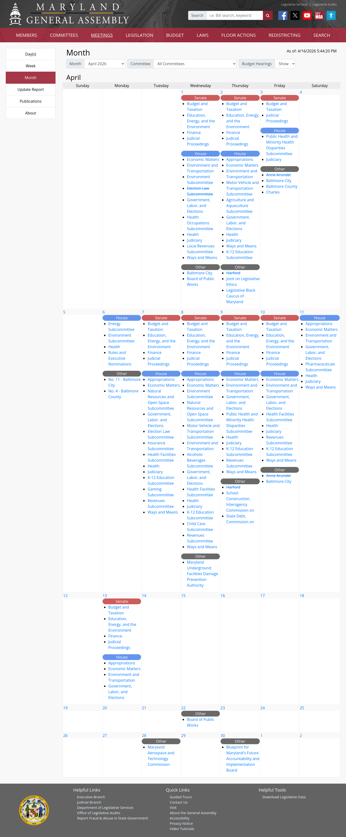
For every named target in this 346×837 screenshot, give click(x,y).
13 (105, 595)
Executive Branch (91, 796)
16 (223, 595)
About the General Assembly (193, 812)
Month (31, 77)
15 (183, 595)
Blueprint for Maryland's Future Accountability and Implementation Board (243, 758)
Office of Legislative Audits (98, 812)
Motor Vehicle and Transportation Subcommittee (242, 188)
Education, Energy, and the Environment (201, 121)
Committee (140, 63)
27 (105, 735)
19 (65, 708)
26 (65, 735)
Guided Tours (181, 796)
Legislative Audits (325, 4)
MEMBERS (26, 35)
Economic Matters (203, 159)
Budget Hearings (257, 63)
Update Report (31, 89)
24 (262, 708)
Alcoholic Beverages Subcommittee (200, 460)
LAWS (203, 35)
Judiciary (194, 240)
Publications (31, 101)
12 (65, 595)
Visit (173, 807)
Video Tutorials (182, 828)
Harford (233, 273)
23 (223, 708)
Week (31, 66)
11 (302, 312)
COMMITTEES (64, 35)
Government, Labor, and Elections (198, 205)
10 (262, 312)
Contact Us (178, 802)
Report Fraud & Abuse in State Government (112, 818)
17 (262, 595)
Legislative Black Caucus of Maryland (240, 296)
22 (183, 708)
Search (197, 15)
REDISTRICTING (285, 35)
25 (302, 708)
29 (183, 735)
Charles (273, 192)
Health (193, 234)
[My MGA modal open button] (318, 15)
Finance (194, 132)
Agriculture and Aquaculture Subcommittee (240, 205)
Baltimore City (199, 273)
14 (144, 595)
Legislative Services (294, 4)
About (30, 113)
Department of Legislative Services (105, 807)
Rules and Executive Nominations (119, 358)
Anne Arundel (278, 174)
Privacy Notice (181, 823)
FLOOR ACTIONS (239, 35)
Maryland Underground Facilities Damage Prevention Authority (202, 574)
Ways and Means (202, 257)
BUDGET (175, 35)
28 (144, 735)
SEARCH (322, 35)
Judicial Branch (89, 802)
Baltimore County (281, 186)
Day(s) (30, 54)
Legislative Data (293, 796)
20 (105, 708)
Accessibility (179, 818)
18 (302, 595)
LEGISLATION (139, 35)
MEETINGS (102, 35)
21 (144, 708)
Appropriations (239, 159)
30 (223, 735)
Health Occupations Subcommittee (200, 222)
